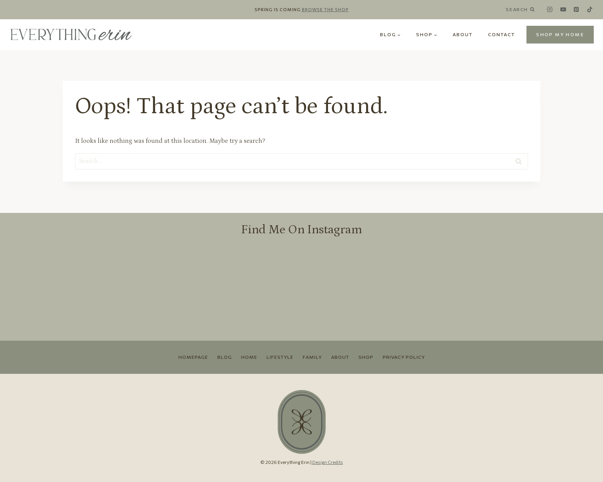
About (463, 34)
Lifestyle (280, 357)
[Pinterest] (576, 9)
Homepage (193, 357)
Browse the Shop (325, 9)
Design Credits (327, 462)
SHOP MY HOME (560, 34)
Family (312, 357)
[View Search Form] (523, 9)
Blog (224, 357)
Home (249, 357)
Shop (365, 357)
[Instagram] (550, 9)
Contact (501, 34)
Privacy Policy (404, 357)
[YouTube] (563, 9)
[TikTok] (589, 9)
